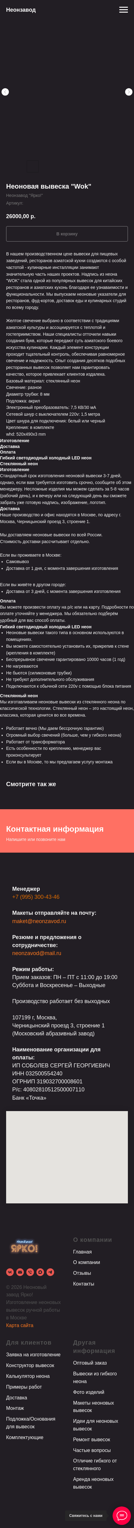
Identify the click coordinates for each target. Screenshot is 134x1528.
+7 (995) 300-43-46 (36, 897)
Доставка (16, 1397)
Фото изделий (88, 1392)
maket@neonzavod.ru (39, 921)
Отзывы (82, 1273)
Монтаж (15, 1408)
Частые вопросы (92, 1450)
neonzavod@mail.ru (36, 953)
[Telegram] (50, 1272)
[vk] (10, 1272)
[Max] (40, 1272)
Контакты (83, 1283)
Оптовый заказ (90, 1363)
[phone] (30, 1272)
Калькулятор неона (28, 1376)
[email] (20, 1272)
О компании (86, 1262)
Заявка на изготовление (33, 1354)
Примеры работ (24, 1387)
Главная (82, 1251)
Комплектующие (24, 1437)
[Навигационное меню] (123, 10)
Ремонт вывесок (91, 1439)
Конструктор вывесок (30, 1365)
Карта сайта (19, 1325)
